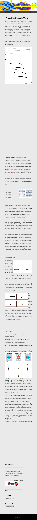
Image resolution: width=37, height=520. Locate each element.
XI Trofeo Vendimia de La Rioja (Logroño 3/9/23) (14, 466)
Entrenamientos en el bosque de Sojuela (12, 471)
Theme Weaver (18, 517)
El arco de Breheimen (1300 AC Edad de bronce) (14, 473)
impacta (26, 170)
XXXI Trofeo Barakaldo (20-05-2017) (12, 475)
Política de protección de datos (10, 469)
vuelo (11, 172)
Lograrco (18, 5)
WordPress (19, 516)
